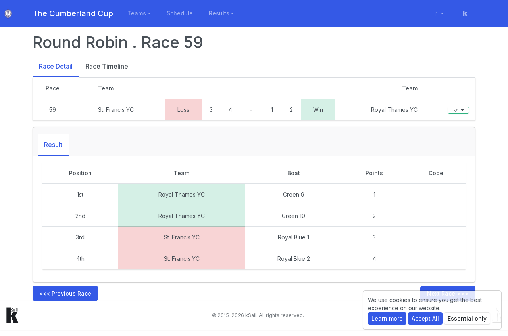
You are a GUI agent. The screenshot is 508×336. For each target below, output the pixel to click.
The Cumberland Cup (73, 13)
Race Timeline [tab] (106, 66)
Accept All (425, 318)
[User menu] (440, 13)
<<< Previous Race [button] (65, 293)
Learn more (387, 318)
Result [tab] (53, 145)
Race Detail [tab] (56, 66)
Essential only (467, 318)
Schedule (180, 13)
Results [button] (219, 13)
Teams (136, 13)
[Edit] (458, 110)
